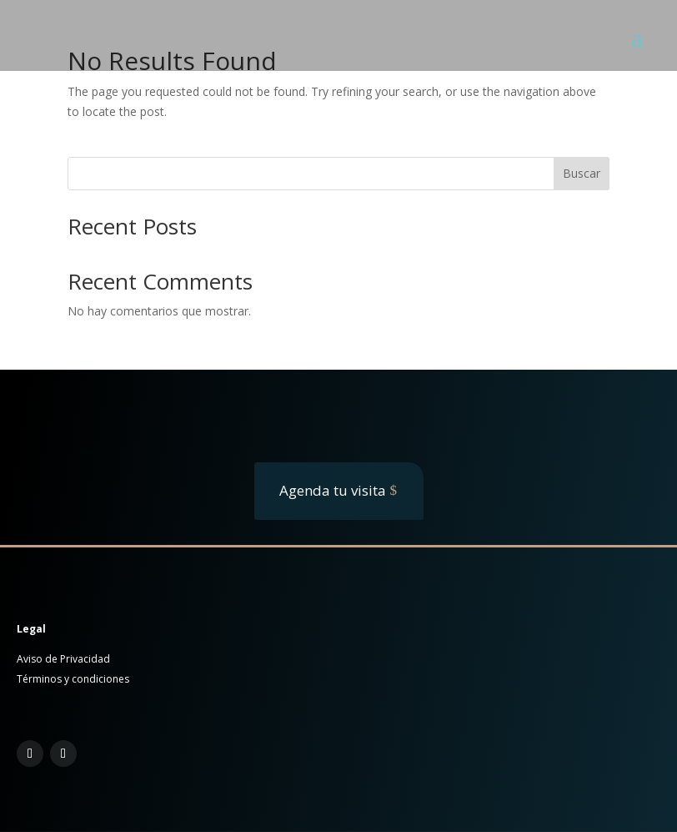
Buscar (581, 173)
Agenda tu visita (332, 490)
